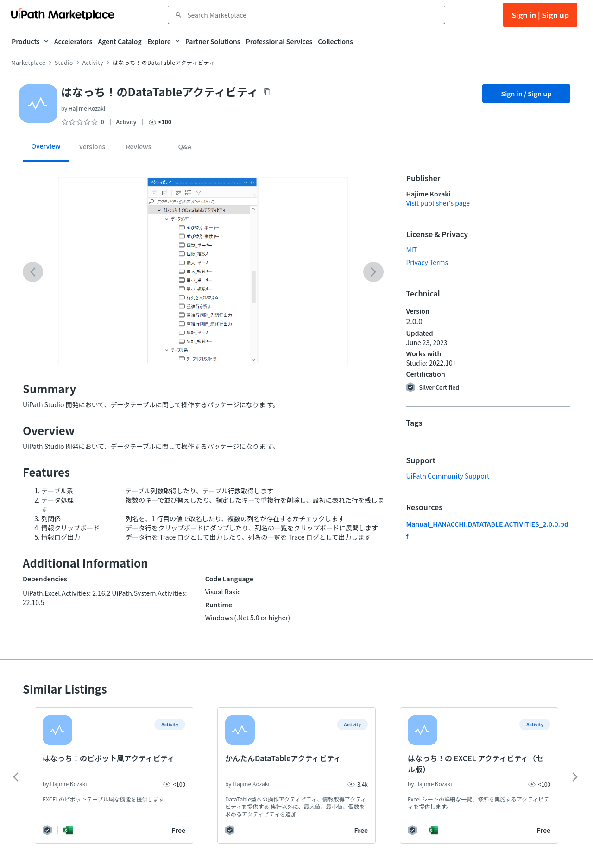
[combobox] (313, 14)
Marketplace (28, 62)
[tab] (46, 149)
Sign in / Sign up (526, 93)
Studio (64, 62)
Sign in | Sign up (540, 14)
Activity (92, 62)
